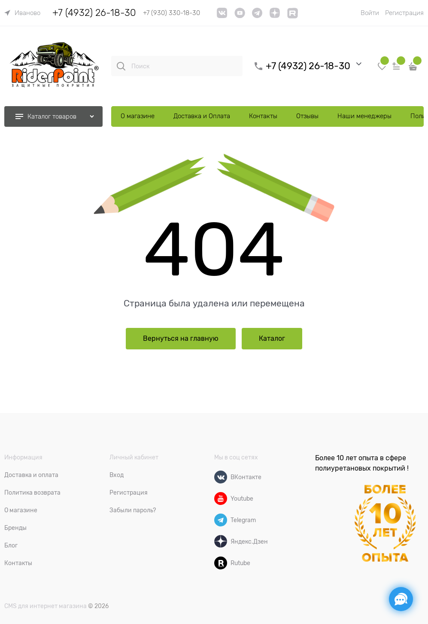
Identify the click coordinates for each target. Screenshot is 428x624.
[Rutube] (220, 563)
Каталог (272, 339)
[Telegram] (220, 520)
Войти (370, 12)
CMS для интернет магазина (45, 606)
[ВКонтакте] (220, 477)
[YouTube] (239, 16)
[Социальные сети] (401, 599)
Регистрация (404, 12)
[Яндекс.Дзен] (220, 541)
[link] (22, 13)
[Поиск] (121, 66)
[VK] (222, 16)
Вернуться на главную (181, 339)
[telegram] (257, 16)
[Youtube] (220, 498)
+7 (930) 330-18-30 (171, 12)
